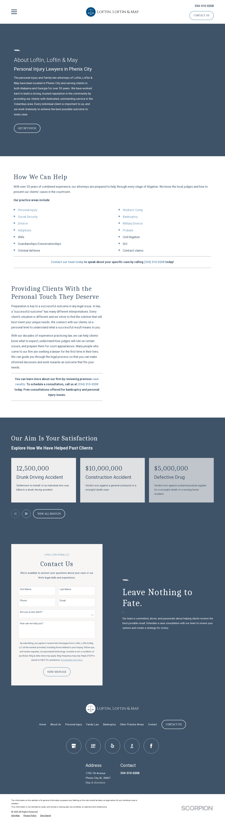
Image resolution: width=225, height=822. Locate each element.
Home (42, 724)
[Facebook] (151, 746)
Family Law (92, 724)
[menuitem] (15, 815)
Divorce (23, 223)
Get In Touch (27, 128)
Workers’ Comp (133, 210)
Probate (128, 230)
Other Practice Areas (132, 724)
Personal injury (27, 210)
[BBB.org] (132, 746)
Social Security (28, 216)
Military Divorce (133, 223)
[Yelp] (112, 746)
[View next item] (26, 514)
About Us (55, 724)
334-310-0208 (204, 6)
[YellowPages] (93, 746)
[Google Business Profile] (73, 746)
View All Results (49, 513)
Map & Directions (95, 782)
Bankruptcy (130, 216)
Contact (152, 724)
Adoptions (24, 230)
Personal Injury (73, 724)
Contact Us (202, 15)
